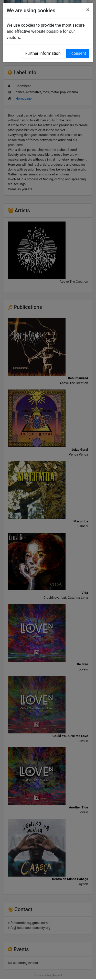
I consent (77, 53)
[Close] (87, 10)
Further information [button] (43, 53)
